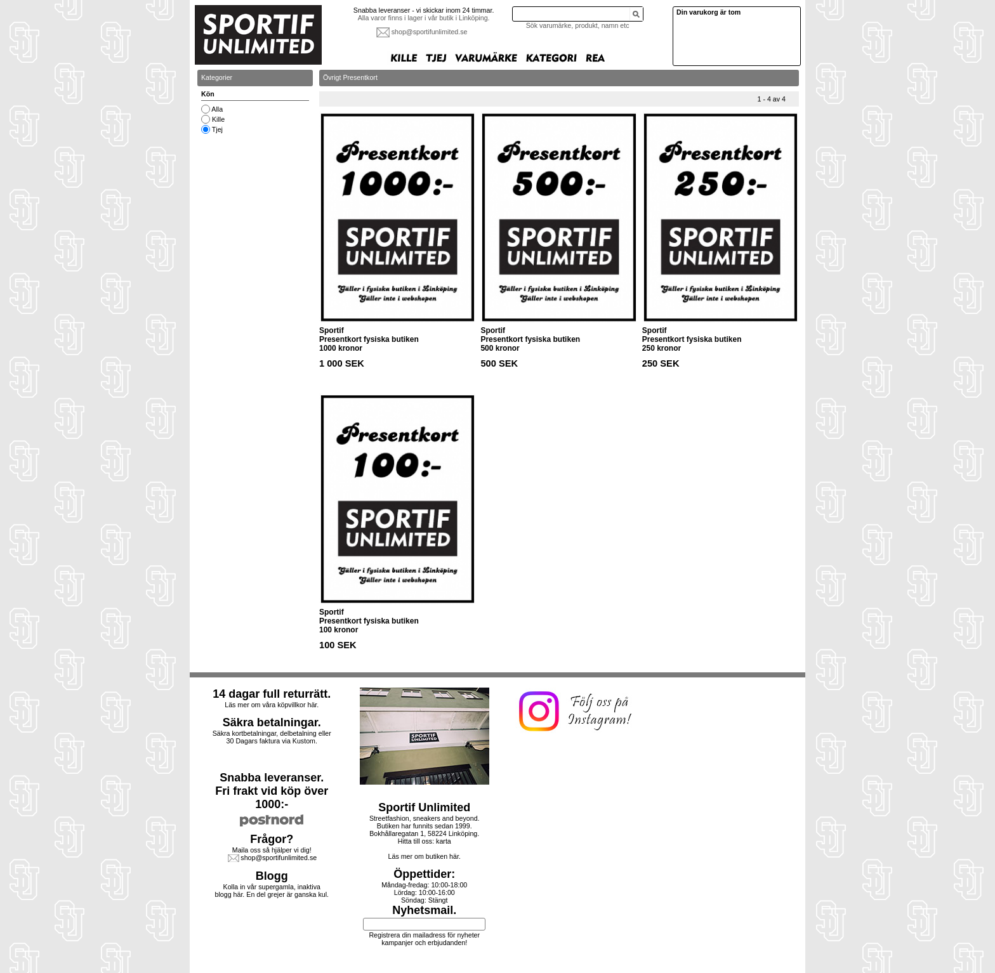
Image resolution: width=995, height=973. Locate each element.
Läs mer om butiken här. (424, 856)
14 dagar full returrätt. (272, 694)
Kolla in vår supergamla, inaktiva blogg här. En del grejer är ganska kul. (272, 890)
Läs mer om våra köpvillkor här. (272, 705)
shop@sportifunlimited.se (430, 32)
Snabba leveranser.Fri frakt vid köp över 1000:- (271, 791)
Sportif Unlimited (424, 807)
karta (443, 841)
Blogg (272, 876)
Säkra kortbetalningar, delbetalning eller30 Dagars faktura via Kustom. (272, 737)
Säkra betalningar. (272, 722)
